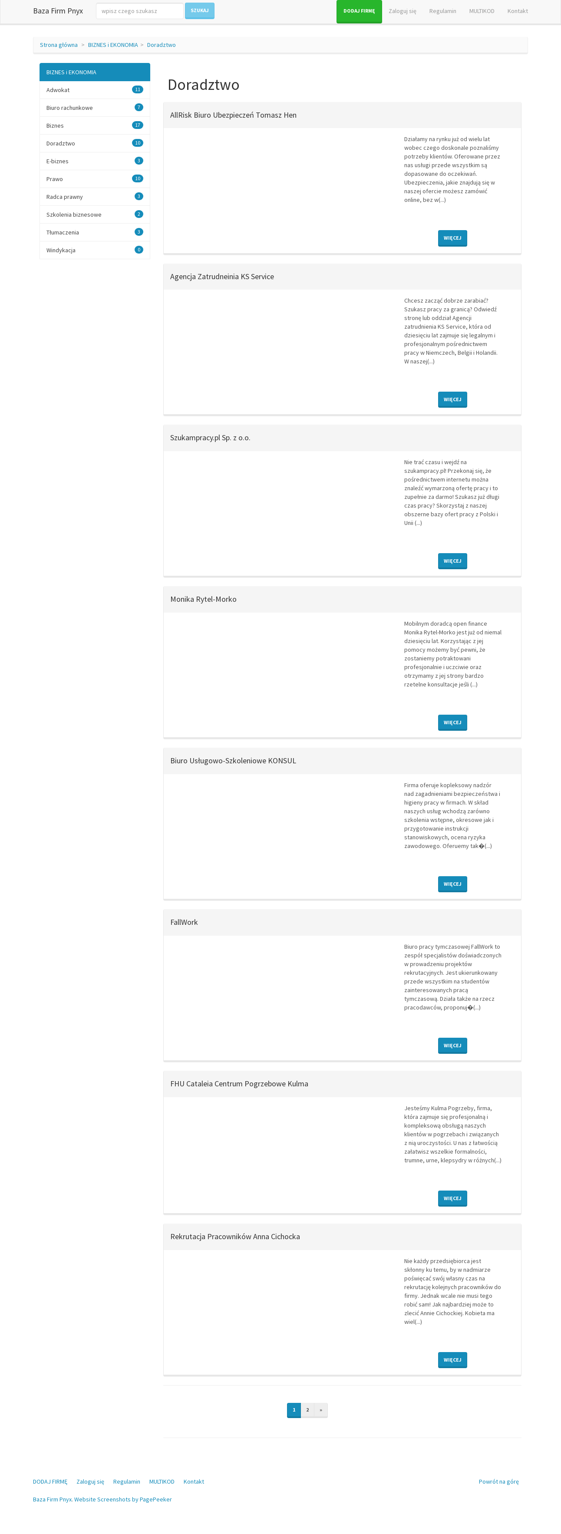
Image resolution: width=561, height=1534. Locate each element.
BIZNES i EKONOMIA (113, 45)
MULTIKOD (482, 11)
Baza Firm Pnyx (58, 11)
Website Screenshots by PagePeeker (123, 1499)
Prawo (54, 179)
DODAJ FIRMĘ (359, 10)
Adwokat (57, 90)
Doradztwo (161, 45)
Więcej (453, 237)
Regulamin (442, 11)
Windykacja (61, 250)
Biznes (55, 125)
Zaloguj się (402, 11)
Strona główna (59, 45)
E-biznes (57, 161)
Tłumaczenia (62, 232)
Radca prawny (64, 197)
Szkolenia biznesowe (74, 214)
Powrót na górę (499, 1481)
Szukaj (200, 10)
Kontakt (518, 11)
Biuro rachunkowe (69, 108)
